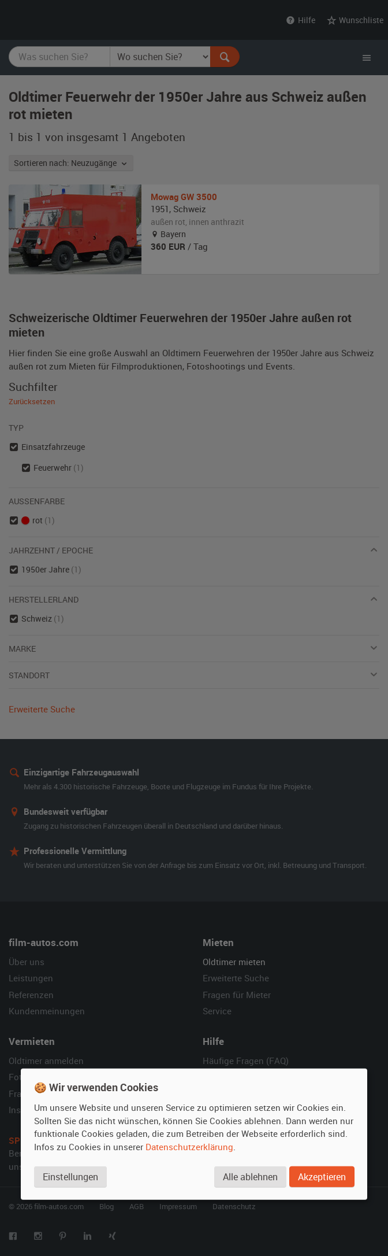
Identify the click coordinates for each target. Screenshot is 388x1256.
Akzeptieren (322, 1176)
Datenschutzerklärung (189, 1146)
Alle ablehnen (250, 1176)
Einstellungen (70, 1176)
